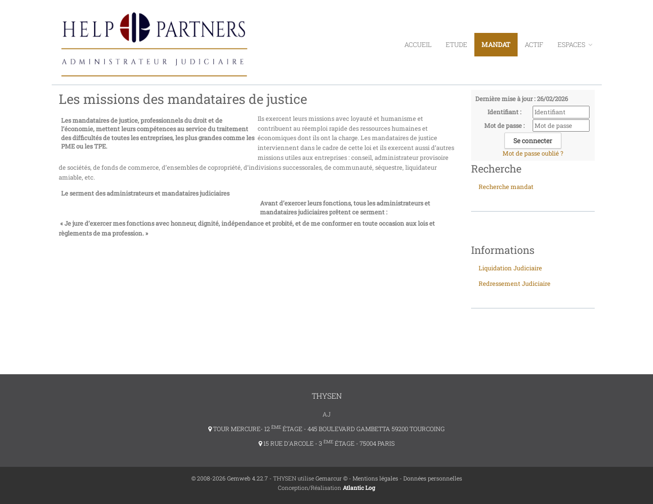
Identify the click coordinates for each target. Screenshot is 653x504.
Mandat (496, 44)
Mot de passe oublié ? (533, 153)
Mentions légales (375, 478)
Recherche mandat (506, 186)
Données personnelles (432, 478)
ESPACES (575, 44)
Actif (534, 44)
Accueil (418, 44)
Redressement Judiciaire (515, 283)
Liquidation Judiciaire (510, 268)
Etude (456, 44)
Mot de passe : (504, 125)
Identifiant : (504, 112)
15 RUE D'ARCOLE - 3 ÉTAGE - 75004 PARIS (327, 443)
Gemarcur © (331, 478)
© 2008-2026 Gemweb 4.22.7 (229, 478)
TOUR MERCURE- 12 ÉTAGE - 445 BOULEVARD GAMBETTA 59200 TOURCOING (326, 429)
